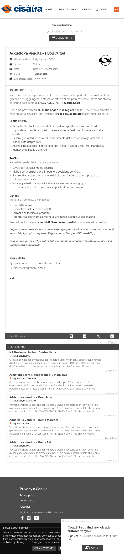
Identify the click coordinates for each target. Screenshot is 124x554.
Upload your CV (66, 9)
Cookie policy (27, 500)
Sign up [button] (92, 547)
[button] (112, 336)
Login (101, 9)
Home (48, 9)
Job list (86, 9)
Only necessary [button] (44, 548)
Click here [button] (62, 37)
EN (116, 10)
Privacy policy (27, 495)
